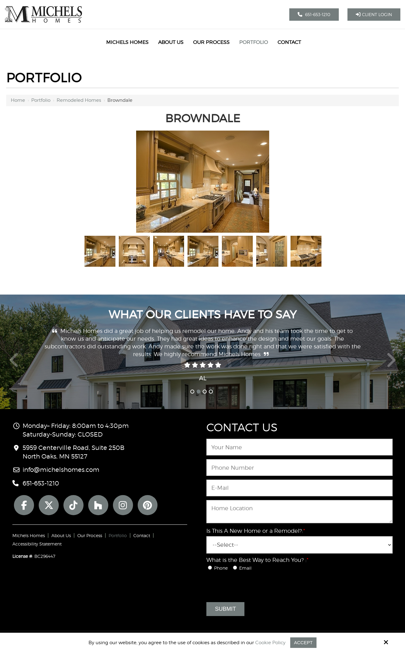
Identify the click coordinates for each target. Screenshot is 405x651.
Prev (14, 363)
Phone (219, 568)
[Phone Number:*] (299, 467)
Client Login (374, 14)
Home (18, 100)
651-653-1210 (314, 14)
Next (391, 363)
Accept (303, 642)
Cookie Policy (270, 642)
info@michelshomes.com (61, 469)
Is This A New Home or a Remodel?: (255, 531)
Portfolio (40, 100)
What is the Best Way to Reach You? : (257, 560)
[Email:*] (299, 488)
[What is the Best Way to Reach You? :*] (210, 568)
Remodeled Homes (79, 100)
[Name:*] (299, 447)
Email (243, 568)
